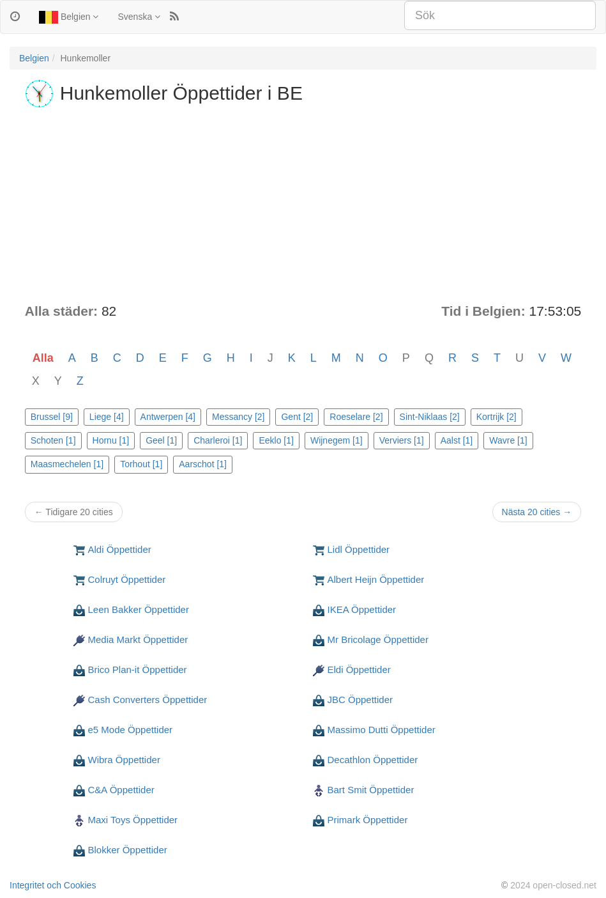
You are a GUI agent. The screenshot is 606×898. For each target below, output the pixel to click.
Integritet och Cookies (53, 885)
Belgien (68, 17)
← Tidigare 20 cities (73, 512)
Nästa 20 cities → (537, 512)
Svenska (138, 17)
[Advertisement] (303, 205)
